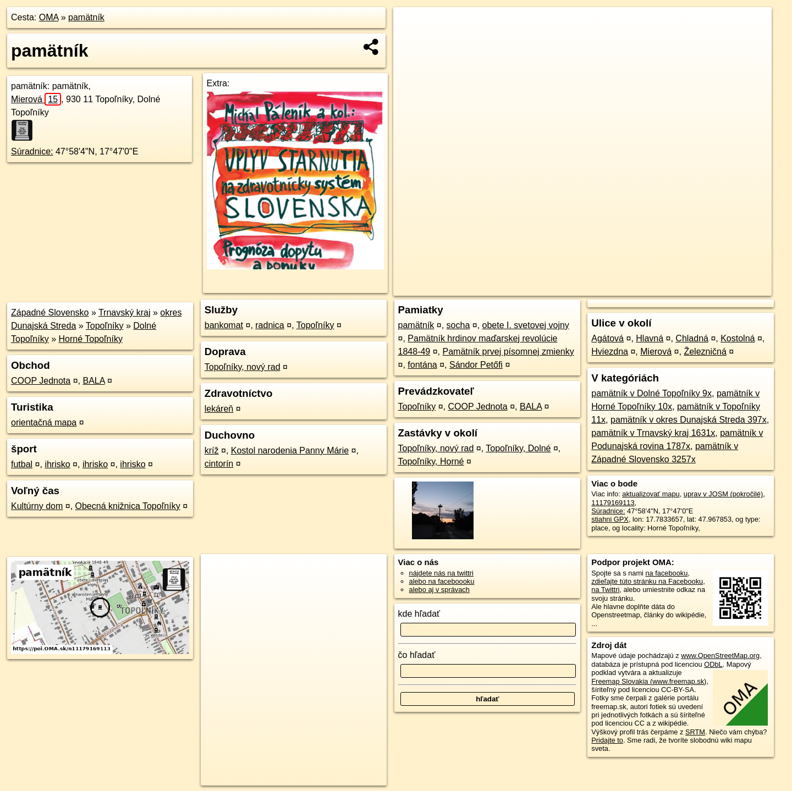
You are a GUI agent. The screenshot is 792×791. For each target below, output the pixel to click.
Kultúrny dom (37, 506)
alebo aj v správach (439, 589)
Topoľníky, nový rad (242, 367)
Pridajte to (607, 740)
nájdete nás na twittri (441, 573)
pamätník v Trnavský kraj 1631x (653, 433)
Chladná (691, 338)
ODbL (713, 664)
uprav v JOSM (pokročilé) (723, 494)
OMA (49, 17)
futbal (21, 464)
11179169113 (612, 503)
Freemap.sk (635, 287)
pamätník (86, 17)
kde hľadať (419, 613)
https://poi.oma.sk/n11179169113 (720, 287)
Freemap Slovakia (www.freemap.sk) (648, 681)
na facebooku (666, 573)
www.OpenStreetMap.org (720, 655)
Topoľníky (105, 325)
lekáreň (219, 408)
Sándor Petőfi (476, 364)
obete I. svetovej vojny (525, 325)
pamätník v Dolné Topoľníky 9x (651, 393)
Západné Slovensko (50, 312)
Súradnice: (32, 151)
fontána (422, 364)
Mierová (36, 99)
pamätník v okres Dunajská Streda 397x (688, 419)
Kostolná (738, 338)
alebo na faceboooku (442, 581)
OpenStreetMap (578, 287)
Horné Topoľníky (91, 339)
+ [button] (412, 26)
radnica (269, 325)
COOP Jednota (40, 380)
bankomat (224, 325)
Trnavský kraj (124, 312)
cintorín (219, 463)
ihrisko (57, 464)
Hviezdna (609, 351)
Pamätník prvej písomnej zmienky (508, 351)
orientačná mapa (43, 422)
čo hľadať (417, 655)
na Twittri (605, 589)
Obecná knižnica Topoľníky (127, 506)
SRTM (695, 732)
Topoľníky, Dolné (518, 448)
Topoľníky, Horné (431, 461)
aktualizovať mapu (650, 494)
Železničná (705, 351)
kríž (212, 450)
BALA (93, 380)
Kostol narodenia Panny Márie (290, 450)
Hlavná (649, 338)
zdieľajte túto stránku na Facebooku (647, 581)
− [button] (412, 43)
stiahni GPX (610, 519)
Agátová (607, 338)
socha (458, 325)
